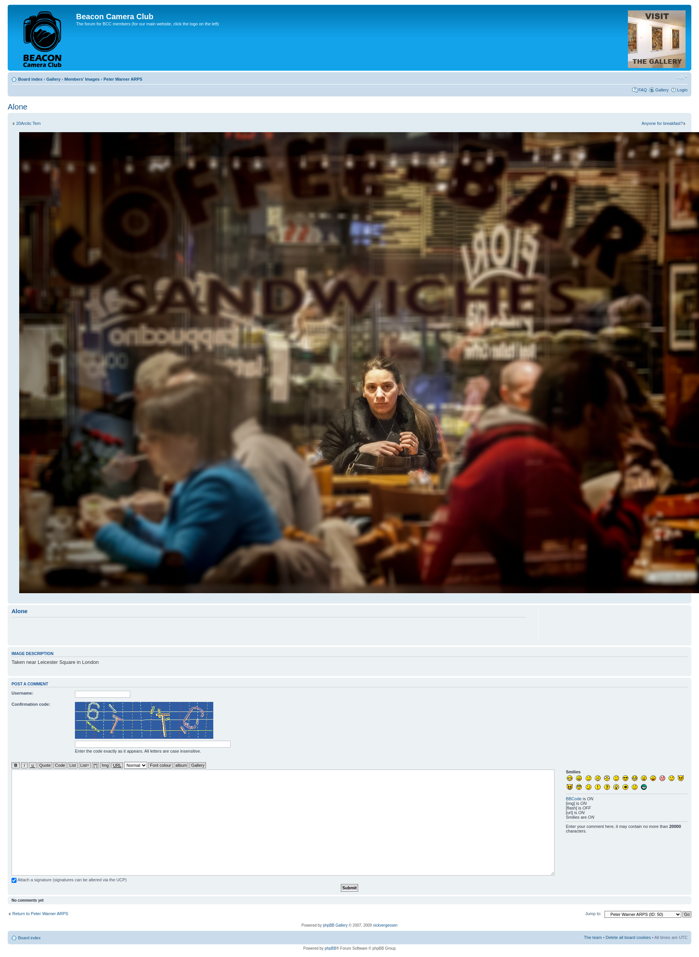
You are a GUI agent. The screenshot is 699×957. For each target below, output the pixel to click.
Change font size (681, 77)
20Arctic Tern (28, 123)
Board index (30, 79)
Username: (22, 693)
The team (593, 937)
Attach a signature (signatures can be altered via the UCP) (69, 879)
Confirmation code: (31, 704)
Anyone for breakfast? (662, 123)
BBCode (573, 798)
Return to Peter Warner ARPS (40, 913)
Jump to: (593, 913)
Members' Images (82, 79)
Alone (17, 107)
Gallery (53, 79)
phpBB (330, 948)
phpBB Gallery (335, 925)
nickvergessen (385, 925)
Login (682, 90)
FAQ (642, 90)
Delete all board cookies (628, 937)
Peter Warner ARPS (122, 79)
